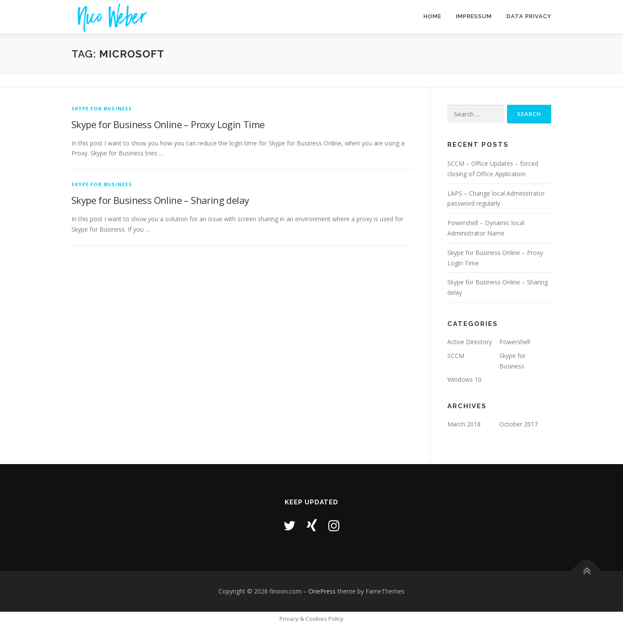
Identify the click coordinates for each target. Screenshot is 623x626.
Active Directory (469, 342)
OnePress (322, 591)
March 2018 (464, 424)
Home (432, 16)
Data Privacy (529, 16)
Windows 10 (464, 379)
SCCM (455, 356)
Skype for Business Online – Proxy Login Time (168, 124)
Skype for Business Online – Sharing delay (160, 200)
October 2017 (518, 424)
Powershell (514, 342)
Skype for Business (101, 108)
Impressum (474, 16)
